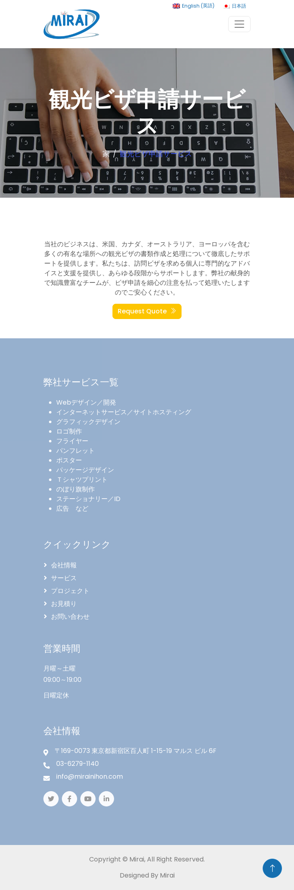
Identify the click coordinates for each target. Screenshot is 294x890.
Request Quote (147, 311)
